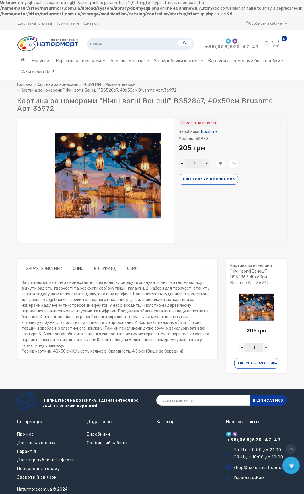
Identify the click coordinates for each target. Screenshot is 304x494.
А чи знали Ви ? (37, 71)
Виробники (98, 434)
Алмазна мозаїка (129, 60)
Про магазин (67, 23)
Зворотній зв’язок (36, 477)
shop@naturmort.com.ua (260, 467)
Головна (24, 84)
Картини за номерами (81, 60)
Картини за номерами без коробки (246, 60)
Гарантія (26, 451)
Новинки (40, 60)
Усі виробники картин (178, 60)
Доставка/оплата (37, 442)
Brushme (209, 131)
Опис (78, 268)
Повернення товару (38, 468)
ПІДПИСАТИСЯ (268, 400)
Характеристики (44, 268)
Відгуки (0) (105, 268)
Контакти (91, 23)
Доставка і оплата (35, 23)
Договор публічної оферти (46, 460)
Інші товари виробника (208, 179)
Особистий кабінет (266, 23)
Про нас (25, 434)
